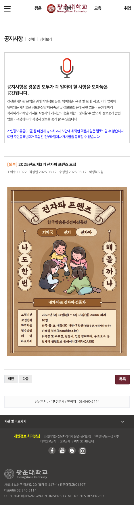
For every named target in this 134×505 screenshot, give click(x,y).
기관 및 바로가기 (15, 421)
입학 (67, 8)
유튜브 (62, 450)
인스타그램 (82, 450)
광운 (38, 8)
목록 (122, 379)
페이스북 (51, 450)
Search (126, 8)
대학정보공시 (48, 441)
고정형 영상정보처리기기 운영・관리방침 (67, 436)
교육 (97, 8)
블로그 (72, 450)
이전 (11, 379)
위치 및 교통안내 (83, 441)
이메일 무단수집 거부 (106, 436)
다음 (25, 379)
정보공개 (65, 441)
